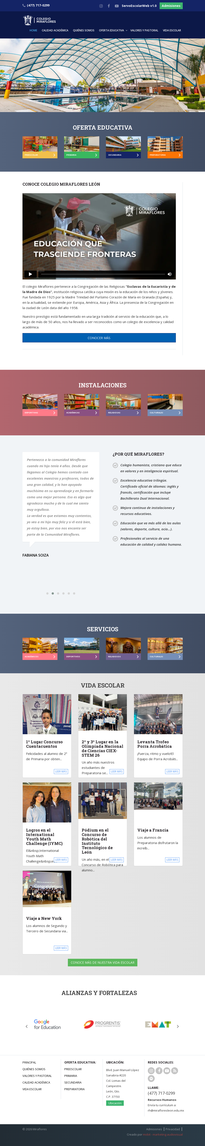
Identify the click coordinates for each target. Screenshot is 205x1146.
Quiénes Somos (33, 1069)
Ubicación (115, 1103)
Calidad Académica (36, 1082)
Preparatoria (74, 1089)
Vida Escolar (32, 1089)
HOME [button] (33, 30)
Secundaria (72, 1082)
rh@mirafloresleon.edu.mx (166, 1110)
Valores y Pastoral (37, 1076)
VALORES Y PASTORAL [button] (144, 30)
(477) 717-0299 (161, 1093)
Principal (29, 1062)
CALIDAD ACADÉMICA (55, 30)
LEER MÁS (61, 771)
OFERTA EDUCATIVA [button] (111, 30)
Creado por (155, 1134)
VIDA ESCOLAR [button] (172, 30)
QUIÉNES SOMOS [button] (83, 30)
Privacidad (173, 1129)
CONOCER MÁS (99, 338)
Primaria (70, 1076)
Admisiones (171, 6)
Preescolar (73, 1069)
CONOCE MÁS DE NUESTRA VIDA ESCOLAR (102, 962)
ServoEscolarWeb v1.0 (139, 6)
